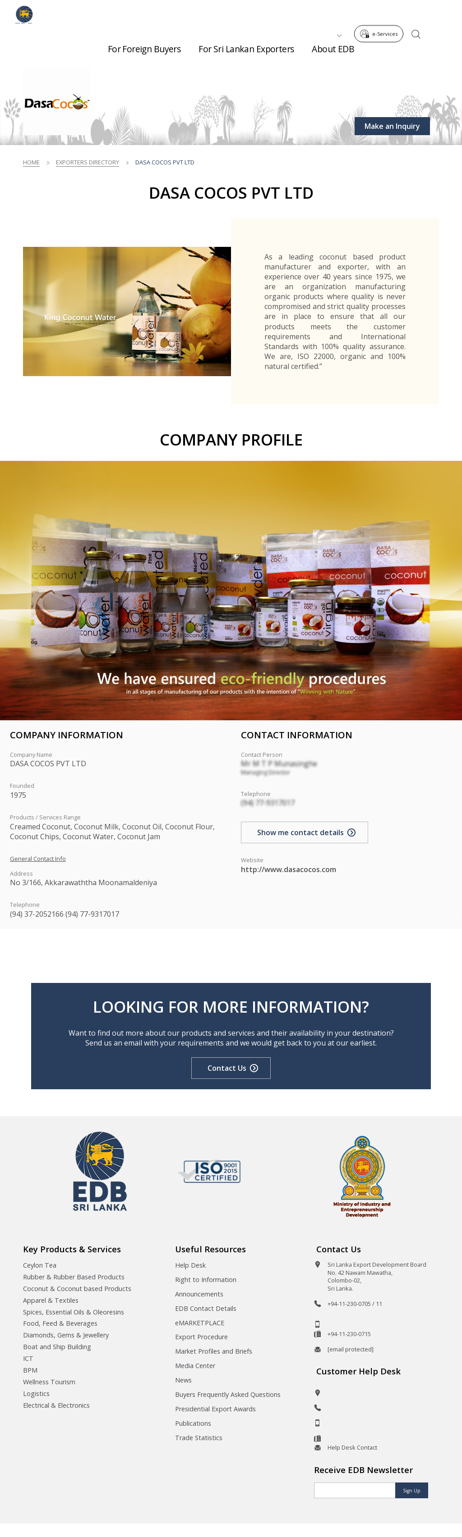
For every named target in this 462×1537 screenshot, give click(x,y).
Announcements (199, 1294)
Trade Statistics (198, 1437)
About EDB (333, 45)
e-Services (381, 12)
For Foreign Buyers (144, 45)
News (183, 1380)
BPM (30, 1370)
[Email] (355, 1490)
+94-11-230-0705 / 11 (355, 1304)
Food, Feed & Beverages (60, 1323)
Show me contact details (300, 832)
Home (31, 162)
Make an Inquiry (392, 126)
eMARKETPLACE (199, 1323)
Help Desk (190, 1265)
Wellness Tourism (49, 1382)
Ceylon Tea (39, 1265)
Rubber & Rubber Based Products (74, 1277)
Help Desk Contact (352, 1447)
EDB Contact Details (205, 1308)
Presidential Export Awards (215, 1409)
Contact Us (227, 1068)
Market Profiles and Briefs (213, 1351)
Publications (193, 1423)
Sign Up (411, 1490)
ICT (28, 1358)
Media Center (195, 1365)
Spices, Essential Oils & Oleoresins (73, 1312)
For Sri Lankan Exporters (246, 45)
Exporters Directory (87, 162)
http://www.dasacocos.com (288, 869)
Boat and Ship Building (57, 1346)
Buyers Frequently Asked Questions (228, 1394)
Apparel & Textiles (51, 1300)
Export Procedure (201, 1336)
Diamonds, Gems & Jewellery (66, 1335)
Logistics (36, 1393)
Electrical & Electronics (56, 1405)
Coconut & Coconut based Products (77, 1288)
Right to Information (205, 1279)
